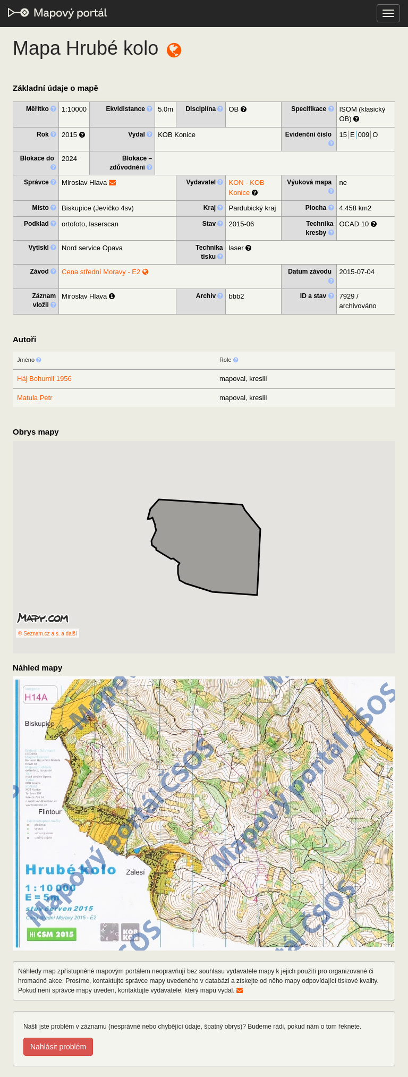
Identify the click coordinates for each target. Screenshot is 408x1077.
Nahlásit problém (58, 1046)
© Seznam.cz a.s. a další (47, 634)
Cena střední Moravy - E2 (105, 272)
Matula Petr (34, 398)
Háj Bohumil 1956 (44, 379)
